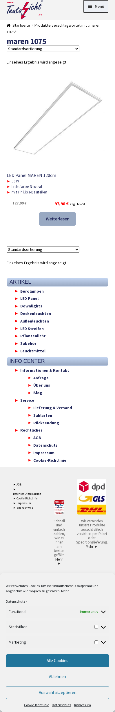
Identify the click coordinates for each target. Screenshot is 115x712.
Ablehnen (57, 676)
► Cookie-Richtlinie (25, 498)
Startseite (21, 25)
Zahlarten (42, 415)
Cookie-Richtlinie (36, 705)
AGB (37, 437)
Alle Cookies (57, 660)
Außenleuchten (34, 320)
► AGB (17, 484)
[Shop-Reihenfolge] (43, 49)
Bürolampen (32, 291)
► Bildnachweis (23, 508)
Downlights (31, 306)
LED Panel (29, 298)
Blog (37, 392)
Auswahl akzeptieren (57, 692)
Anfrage (41, 377)
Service (27, 400)
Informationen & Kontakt (44, 370)
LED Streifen (32, 328)
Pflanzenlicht (33, 335)
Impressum (82, 705)
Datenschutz (15, 601)
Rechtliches (31, 430)
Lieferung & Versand (52, 407)
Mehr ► (59, 561)
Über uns (41, 385)
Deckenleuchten (35, 313)
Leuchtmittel (32, 351)
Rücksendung (46, 422)
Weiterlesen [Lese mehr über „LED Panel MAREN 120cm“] (58, 219)
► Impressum (22, 503)
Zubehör (28, 343)
